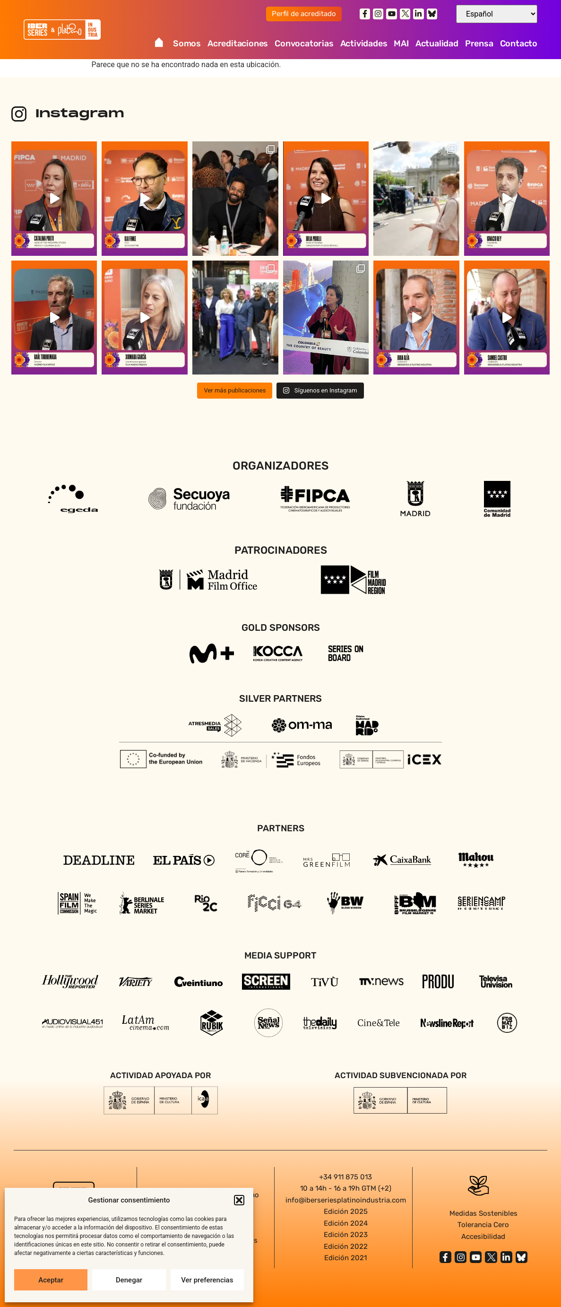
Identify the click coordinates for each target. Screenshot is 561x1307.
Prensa (479, 43)
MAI (401, 43)
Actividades (364, 43)
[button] (239, 1200)
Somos (187, 43)
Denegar (129, 1280)
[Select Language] (496, 14)
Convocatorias (304, 43)
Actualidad (436, 43)
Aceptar (50, 1280)
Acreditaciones (237, 43)
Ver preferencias (207, 1280)
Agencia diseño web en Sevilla (280, 1278)
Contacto (518, 43)
